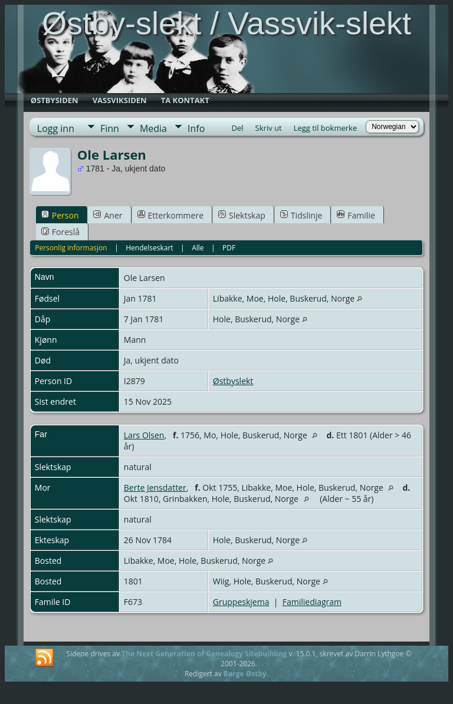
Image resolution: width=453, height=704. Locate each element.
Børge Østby (245, 674)
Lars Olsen (144, 435)
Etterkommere (170, 215)
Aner (107, 215)
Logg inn (55, 128)
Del (238, 128)
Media (153, 128)
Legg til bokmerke (325, 128)
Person (60, 215)
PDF (228, 248)
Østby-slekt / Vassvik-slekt (226, 23)
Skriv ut (268, 128)
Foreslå (60, 231)
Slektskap (241, 215)
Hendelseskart (149, 248)
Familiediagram (312, 601)
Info (196, 128)
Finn (109, 128)
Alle (197, 248)
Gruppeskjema (241, 601)
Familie (356, 215)
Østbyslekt (233, 380)
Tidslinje (301, 215)
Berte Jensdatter (155, 487)
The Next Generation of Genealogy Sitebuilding (204, 654)
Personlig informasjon (71, 248)
